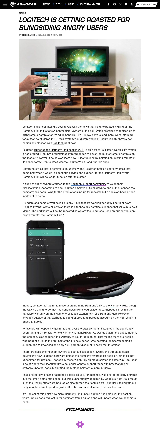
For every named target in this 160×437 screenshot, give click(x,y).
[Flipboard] (126, 4)
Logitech (58, 143)
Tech (59, 4)
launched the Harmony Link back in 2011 (59, 150)
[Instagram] (114, 4)
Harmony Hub (119, 305)
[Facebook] (108, 4)
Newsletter (146, 4)
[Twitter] (120, 4)
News (46, 4)
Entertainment (90, 4)
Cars (71, 4)
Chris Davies (28, 35)
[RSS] (132, 4)
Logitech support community (88, 184)
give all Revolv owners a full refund (80, 387)
